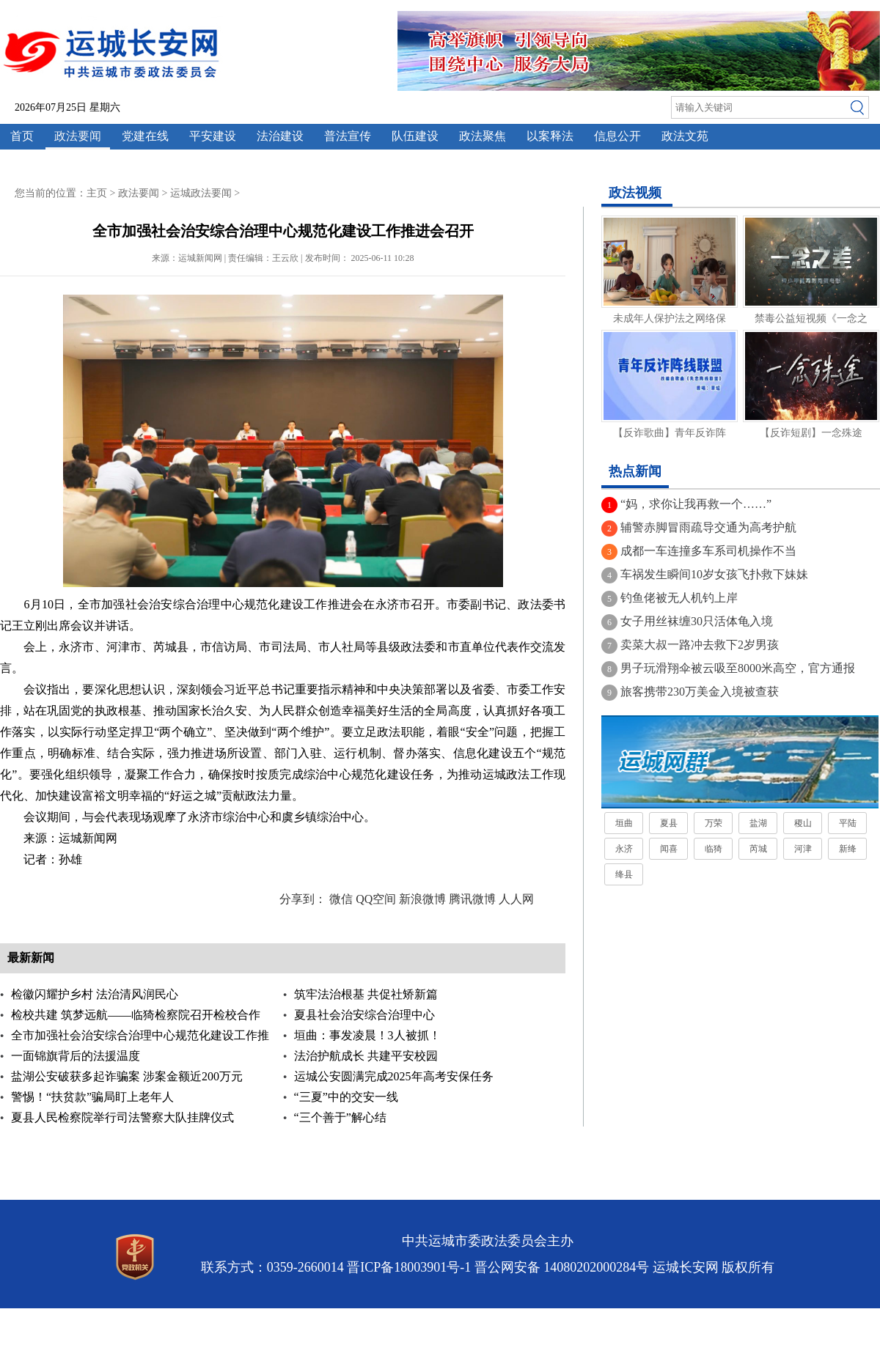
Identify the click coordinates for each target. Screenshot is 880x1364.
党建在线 (145, 136)
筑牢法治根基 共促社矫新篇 (366, 994)
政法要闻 (77, 136)
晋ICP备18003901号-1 (409, 1267)
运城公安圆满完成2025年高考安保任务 (394, 1076)
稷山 (803, 823)
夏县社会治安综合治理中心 (364, 1015)
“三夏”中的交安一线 (346, 1097)
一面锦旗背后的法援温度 (75, 1056)
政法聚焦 (482, 136)
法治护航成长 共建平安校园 (366, 1056)
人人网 (516, 899)
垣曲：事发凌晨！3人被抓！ (367, 1035)
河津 (803, 849)
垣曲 (624, 823)
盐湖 (758, 823)
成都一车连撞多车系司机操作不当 (708, 551)
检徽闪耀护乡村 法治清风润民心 (94, 994)
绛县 (624, 874)
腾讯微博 (472, 899)
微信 (341, 899)
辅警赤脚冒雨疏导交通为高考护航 (708, 527)
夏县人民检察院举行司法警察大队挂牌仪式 (122, 1117)
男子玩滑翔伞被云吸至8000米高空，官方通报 (737, 668)
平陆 (848, 823)
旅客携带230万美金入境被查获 (699, 691)
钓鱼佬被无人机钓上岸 (679, 597)
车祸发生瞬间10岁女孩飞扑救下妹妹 (714, 574)
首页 (22, 136)
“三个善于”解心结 (340, 1117)
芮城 (758, 849)
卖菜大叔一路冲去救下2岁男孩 (699, 644)
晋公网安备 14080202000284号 (562, 1267)
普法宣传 (347, 136)
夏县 (669, 823)
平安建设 (212, 136)
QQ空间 (376, 899)
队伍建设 (415, 136)
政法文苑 (684, 136)
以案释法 (550, 136)
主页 (97, 193)
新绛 (848, 849)
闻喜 (669, 849)
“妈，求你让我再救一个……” (695, 504)
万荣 (713, 823)
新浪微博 (422, 899)
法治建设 (280, 136)
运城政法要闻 (201, 193)
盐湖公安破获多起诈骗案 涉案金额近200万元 (127, 1076)
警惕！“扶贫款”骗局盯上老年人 (92, 1097)
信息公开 (617, 136)
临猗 (713, 849)
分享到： (302, 899)
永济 (624, 849)
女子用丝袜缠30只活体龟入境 (696, 621)
